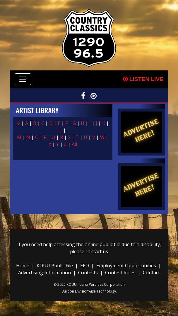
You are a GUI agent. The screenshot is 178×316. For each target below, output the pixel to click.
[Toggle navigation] (23, 79)
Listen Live (143, 79)
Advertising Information (44, 272)
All (74, 144)
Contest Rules (120, 272)
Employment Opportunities (126, 265)
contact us (96, 251)
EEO (84, 265)
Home (22, 265)
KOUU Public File (55, 265)
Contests (88, 272)
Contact (151, 272)
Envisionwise (85, 291)
